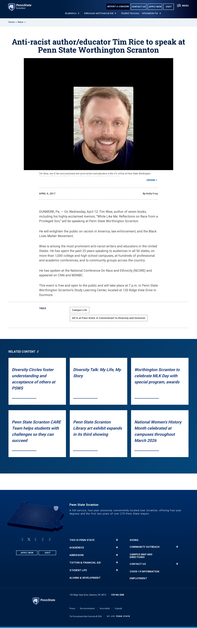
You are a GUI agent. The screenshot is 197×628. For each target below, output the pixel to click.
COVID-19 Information (144, 571)
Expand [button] (151, 180)
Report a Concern (118, 6)
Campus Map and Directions (141, 556)
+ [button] (117, 540)
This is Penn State (82, 540)
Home (11, 22)
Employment (138, 578)
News (20, 22)
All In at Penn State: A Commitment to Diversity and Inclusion (108, 318)
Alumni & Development (84, 577)
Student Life (78, 570)
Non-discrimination (87, 608)
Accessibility (105, 608)
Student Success (130, 13)
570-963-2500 (117, 595)
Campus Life (79, 310)
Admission (76, 555)
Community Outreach (145, 547)
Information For (150, 13)
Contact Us (138, 6)
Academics (70, 13)
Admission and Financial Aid (98, 13)
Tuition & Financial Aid (85, 562)
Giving (134, 540)
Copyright (118, 608)
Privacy (72, 608)
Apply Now (154, 6)
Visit (168, 6)
